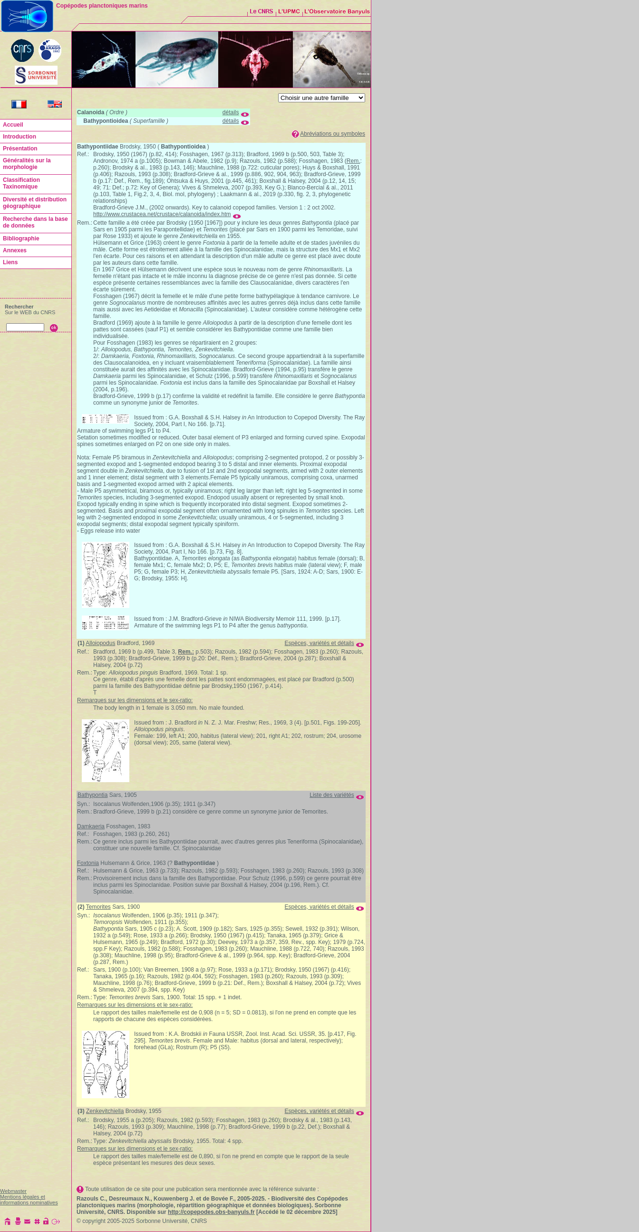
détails (231, 112)
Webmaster (13, 1191)
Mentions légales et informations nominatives (29, 1199)
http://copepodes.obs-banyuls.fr (211, 1212)
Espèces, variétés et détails (319, 643)
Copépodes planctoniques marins (102, 5)
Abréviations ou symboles (332, 133)
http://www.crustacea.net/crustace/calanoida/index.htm (162, 214)
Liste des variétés (332, 795)
